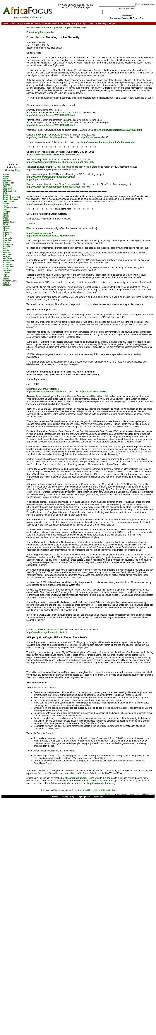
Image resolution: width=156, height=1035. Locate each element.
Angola (6, 177)
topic (85, 24)
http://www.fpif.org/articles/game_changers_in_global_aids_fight (60, 162)
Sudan (5, 269)
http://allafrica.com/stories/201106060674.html (50, 235)
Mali (4, 236)
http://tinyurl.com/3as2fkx (93, 391)
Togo (5, 275)
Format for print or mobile (40, 32)
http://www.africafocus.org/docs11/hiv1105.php (53, 154)
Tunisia (6, 277)
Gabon (5, 214)
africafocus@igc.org (75, 778)
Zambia (6, 283)
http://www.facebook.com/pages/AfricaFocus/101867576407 (57, 187)
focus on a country (98, 24)
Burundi (6, 185)
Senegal (6, 256)
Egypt (5, 206)
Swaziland (7, 271)
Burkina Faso (8, 183)
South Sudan (8, 267)
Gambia (6, 216)
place (78, 24)
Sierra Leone (8, 261)
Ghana (5, 218)
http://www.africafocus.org (101, 783)
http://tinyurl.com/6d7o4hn (40, 179)
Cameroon (7, 187)
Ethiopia (6, 212)
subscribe (15, 24)
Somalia (6, 263)
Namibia (6, 246)
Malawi (6, 234)
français (112, 24)
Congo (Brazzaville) (11, 197)
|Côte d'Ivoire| (59, 790)
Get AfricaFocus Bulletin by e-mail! (45, 27)
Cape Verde (8, 189)
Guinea (6, 220)
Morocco (6, 242)
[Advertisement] (14, 37)
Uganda (6, 279)
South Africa (8, 265)
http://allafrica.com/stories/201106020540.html (50, 125)
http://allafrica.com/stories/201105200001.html (118, 130)
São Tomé (7, 254)
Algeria (6, 175)
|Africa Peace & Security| (76, 790)
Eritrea (5, 210)
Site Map (54, 797)
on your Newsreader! (75, 27)
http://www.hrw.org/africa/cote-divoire (46, 391)
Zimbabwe (7, 285)
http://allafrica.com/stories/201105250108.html (50, 115)
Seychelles (7, 259)
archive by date (68, 24)
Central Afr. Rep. (10, 191)
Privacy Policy (68, 797)
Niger (5, 248)
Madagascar (8, 232)
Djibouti (6, 204)
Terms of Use (100, 797)
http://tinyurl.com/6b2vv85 (94, 137)
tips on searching (127, 8)
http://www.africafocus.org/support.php (47, 204)
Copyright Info (84, 797)
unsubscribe (27, 24)
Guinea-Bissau (9, 222)
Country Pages (13, 170)
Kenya (5, 224)
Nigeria (6, 250)
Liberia (6, 228)
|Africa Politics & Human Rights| (101, 790)
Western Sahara (9, 281)
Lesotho (6, 226)
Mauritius (7, 240)
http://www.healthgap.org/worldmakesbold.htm (51, 169)
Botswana (7, 181)
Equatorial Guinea (10, 208)
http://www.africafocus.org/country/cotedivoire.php (108, 142)
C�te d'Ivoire (8, 201)
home (5, 24)
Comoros (7, 195)
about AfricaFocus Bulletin (47, 24)
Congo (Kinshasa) (10, 199)
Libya (5, 230)
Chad (5, 193)
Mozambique (8, 244)
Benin (5, 179)
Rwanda (6, 252)
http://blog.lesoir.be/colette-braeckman (46, 137)
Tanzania (6, 273)
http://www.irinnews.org (39, 233)
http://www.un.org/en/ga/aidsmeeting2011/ (48, 177)
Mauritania (7, 238)
